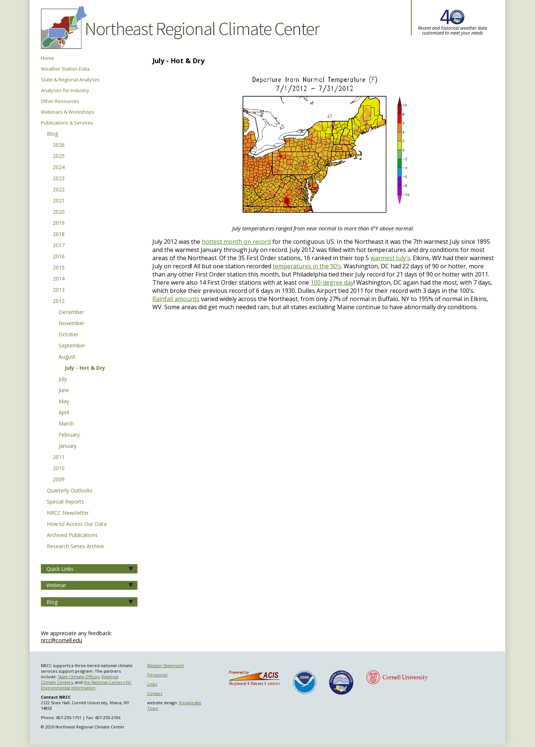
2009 (59, 480)
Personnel (157, 675)
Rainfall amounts (176, 299)
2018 (59, 234)
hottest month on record (236, 241)
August (67, 357)
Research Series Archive (75, 547)
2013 (59, 290)
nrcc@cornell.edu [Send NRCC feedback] (61, 640)
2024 (59, 168)
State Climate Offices (78, 676)
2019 (59, 223)
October (68, 335)
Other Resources (60, 101)
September (72, 346)
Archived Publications (72, 536)
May (64, 402)
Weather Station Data (65, 69)
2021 (59, 201)
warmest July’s (390, 258)
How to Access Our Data (77, 524)
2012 (59, 301)
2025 (59, 156)
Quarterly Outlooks (70, 491)
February (69, 435)
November (71, 324)
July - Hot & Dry (85, 368)
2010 (59, 469)
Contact (154, 693)
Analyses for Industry (65, 90)
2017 (59, 246)
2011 (59, 457)
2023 (59, 179)
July (63, 379)
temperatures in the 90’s (307, 266)
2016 (59, 257)
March (66, 424)
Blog (52, 134)
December (71, 313)
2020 (59, 212)
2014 (59, 279)
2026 (59, 145)
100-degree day (332, 282)
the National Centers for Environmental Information (86, 685)
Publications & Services (67, 122)
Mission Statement (165, 665)
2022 (59, 190)
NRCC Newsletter (68, 513)
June (64, 391)
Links (152, 684)
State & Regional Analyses (70, 79)
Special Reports (65, 502)
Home (47, 58)
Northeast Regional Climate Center (179, 28)
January (68, 446)
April (64, 413)
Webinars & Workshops (67, 112)
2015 (59, 268)
